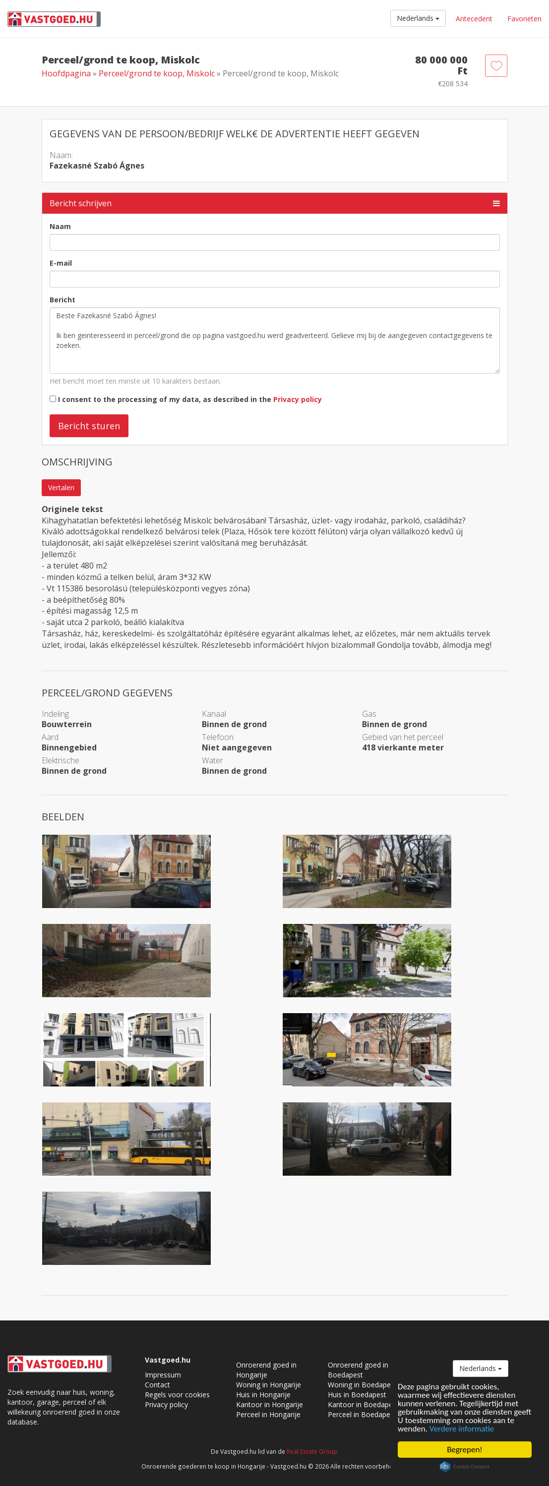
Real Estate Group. (313, 1451)
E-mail (61, 263)
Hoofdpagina (66, 73)
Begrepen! (465, 1449)
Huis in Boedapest (357, 1394)
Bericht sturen (89, 426)
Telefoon (218, 737)
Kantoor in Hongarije (269, 1404)
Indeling (55, 714)
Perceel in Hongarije (268, 1414)
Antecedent (474, 18)
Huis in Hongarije (263, 1394)
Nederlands (418, 18)
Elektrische (60, 760)
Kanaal (214, 714)
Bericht (62, 299)
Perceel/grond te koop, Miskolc (158, 73)
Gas (369, 714)
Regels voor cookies (177, 1394)
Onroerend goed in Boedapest (358, 1369)
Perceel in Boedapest (362, 1414)
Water (212, 760)
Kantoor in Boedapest (363, 1404)
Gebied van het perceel (402, 737)
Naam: (61, 155)
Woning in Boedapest (362, 1384)
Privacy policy (297, 399)
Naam (60, 226)
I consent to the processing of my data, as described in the (190, 399)
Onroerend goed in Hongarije (266, 1369)
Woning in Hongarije (268, 1384)
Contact (157, 1384)
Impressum (163, 1374)
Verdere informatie (461, 1429)
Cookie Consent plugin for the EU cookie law (464, 1466)
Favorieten (524, 18)
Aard (50, 737)
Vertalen (61, 487)
